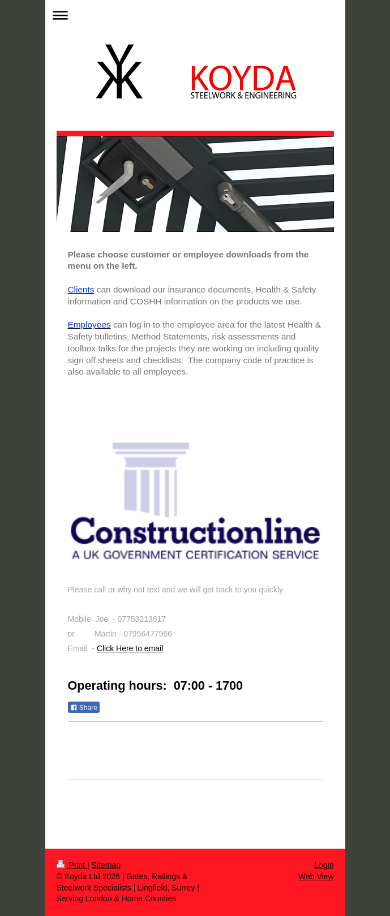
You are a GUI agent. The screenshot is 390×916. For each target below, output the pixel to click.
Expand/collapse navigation (195, 15)
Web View (316, 876)
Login (323, 865)
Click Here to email (130, 648)
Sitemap (106, 865)
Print (72, 865)
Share (83, 708)
